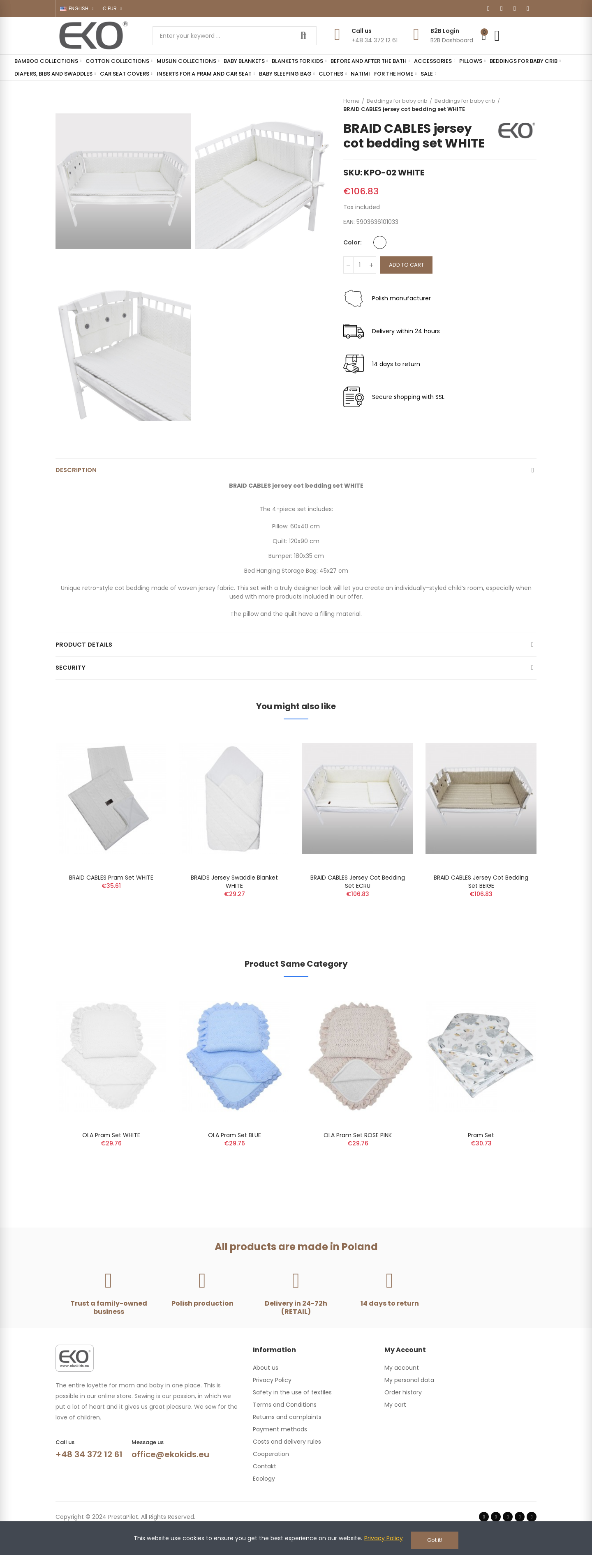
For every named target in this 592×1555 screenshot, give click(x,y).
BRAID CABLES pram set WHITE (111, 888)
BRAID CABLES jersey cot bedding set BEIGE (481, 892)
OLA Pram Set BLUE (234, 1145)
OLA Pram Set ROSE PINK (358, 1145)
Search (303, 35)
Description (77, 471)
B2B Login (444, 31)
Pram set (481, 1145)
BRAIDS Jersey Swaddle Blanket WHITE (234, 892)
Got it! (434, 1540)
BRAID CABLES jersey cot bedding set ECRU (357, 892)
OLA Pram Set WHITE (111, 1145)
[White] (379, 242)
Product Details (86, 649)
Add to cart (406, 265)
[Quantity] (359, 265)
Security (71, 676)
